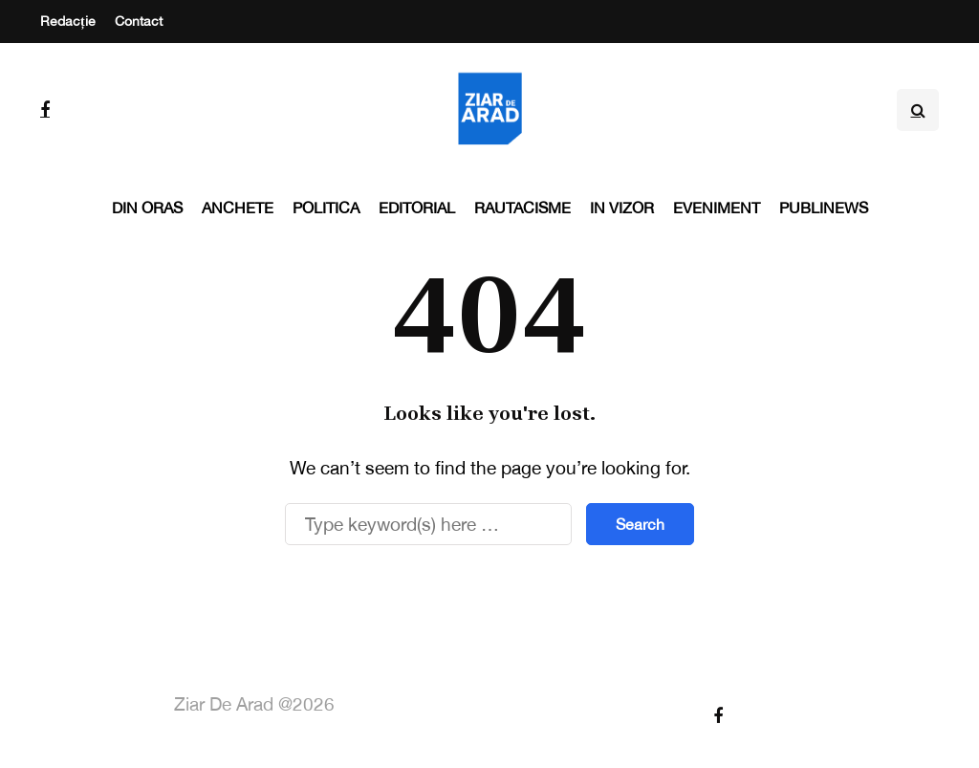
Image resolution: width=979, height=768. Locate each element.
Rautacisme (522, 207)
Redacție (68, 21)
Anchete (237, 207)
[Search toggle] (918, 110)
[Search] (428, 524)
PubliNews (823, 207)
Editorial (417, 207)
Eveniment (716, 207)
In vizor (622, 207)
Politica (326, 207)
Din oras (147, 207)
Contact (139, 21)
